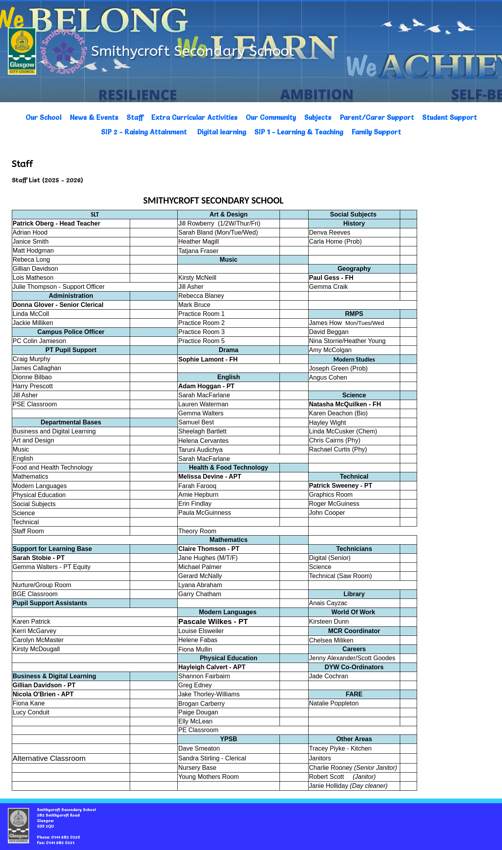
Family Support (376, 132)
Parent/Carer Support (377, 117)
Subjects (317, 117)
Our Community (271, 117)
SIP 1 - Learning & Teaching (298, 132)
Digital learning (221, 132)
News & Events (94, 117)
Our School (43, 117)
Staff (135, 117)
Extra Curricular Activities (194, 117)
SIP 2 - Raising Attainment (144, 132)
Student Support (449, 117)
